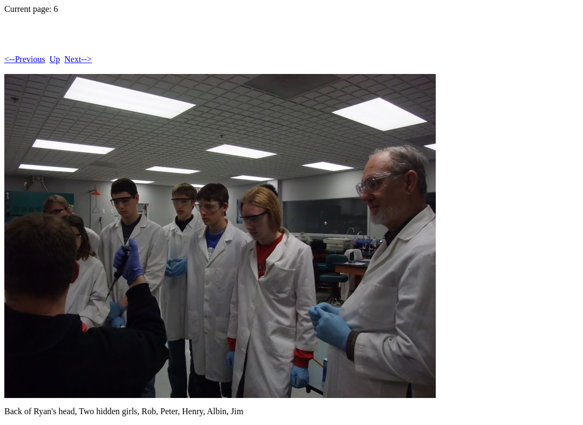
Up (55, 59)
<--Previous (24, 59)
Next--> (78, 59)
